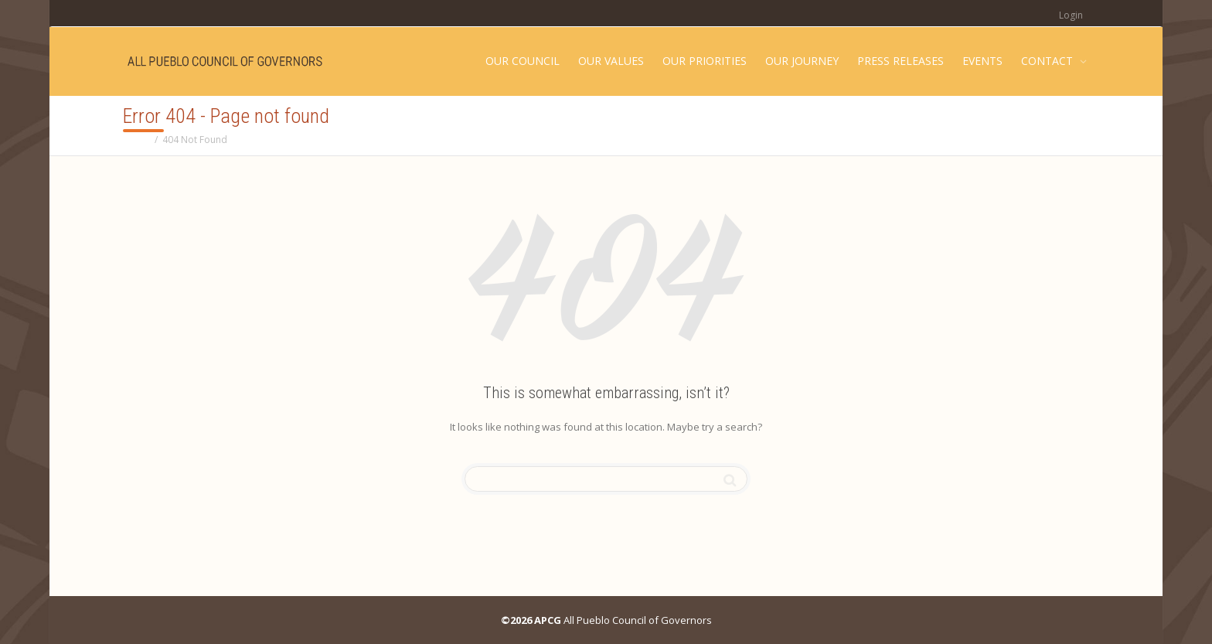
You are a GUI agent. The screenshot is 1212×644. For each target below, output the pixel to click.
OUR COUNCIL (522, 60)
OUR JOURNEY (802, 60)
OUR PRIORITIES (704, 60)
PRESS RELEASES (900, 60)
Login (1071, 15)
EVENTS (982, 60)
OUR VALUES (611, 60)
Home (136, 139)
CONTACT (1048, 60)
